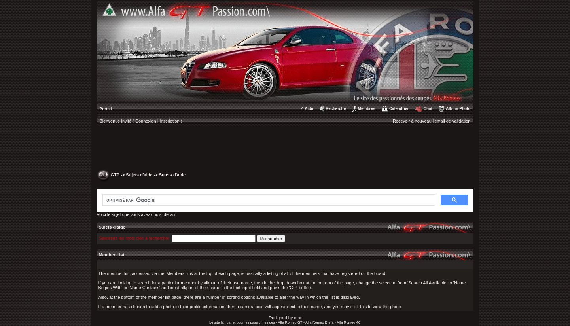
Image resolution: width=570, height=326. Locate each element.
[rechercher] (268, 200)
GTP (115, 174)
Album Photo (458, 108)
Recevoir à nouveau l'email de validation (432, 121)
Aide (309, 108)
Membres (366, 108)
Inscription (170, 121)
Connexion (145, 121)
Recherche (336, 108)
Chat (428, 108)
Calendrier (399, 108)
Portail (106, 109)
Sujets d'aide (139, 174)
